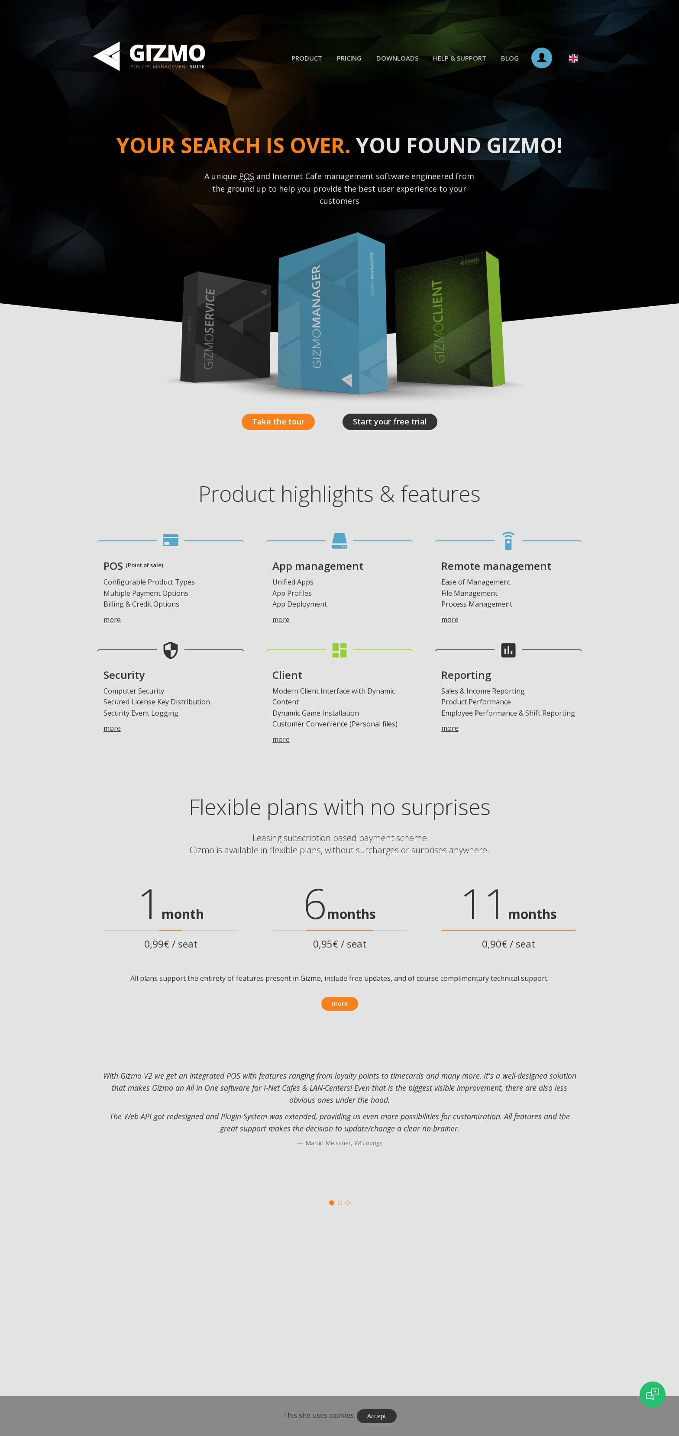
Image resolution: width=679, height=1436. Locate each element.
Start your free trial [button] (390, 421)
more (112, 619)
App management (317, 566)
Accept (376, 1416)
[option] (339, 1119)
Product (306, 58)
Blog (510, 58)
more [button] (340, 1003)
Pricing (349, 58)
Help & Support (459, 58)
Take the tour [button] (278, 421)
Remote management (496, 566)
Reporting (466, 675)
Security (124, 675)
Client (287, 675)
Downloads (397, 58)
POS (133, 566)
